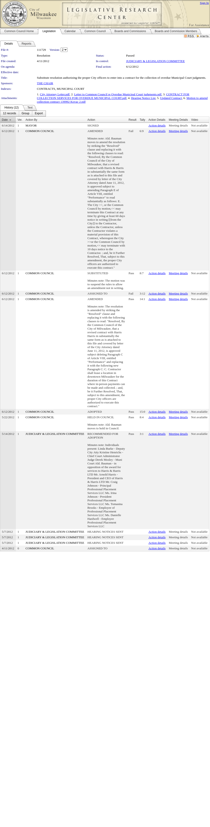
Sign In (204, 3)
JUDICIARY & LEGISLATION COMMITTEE (155, 61)
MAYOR (31, 125)
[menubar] (23, 114)
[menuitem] (9, 113)
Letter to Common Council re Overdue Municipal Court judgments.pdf (118, 94)
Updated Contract (171, 98)
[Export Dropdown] (39, 113)
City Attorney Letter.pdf (54, 94)
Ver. (20, 119)
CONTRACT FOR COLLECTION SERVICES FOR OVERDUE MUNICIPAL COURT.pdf (113, 96)
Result (132, 119)
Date (5, 119)
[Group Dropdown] (25, 113)
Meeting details (178, 125)
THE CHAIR (45, 83)
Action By (31, 119)
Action (91, 119)
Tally (142, 119)
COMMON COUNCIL (40, 131)
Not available (199, 125)
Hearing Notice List (143, 98)
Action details (157, 125)
